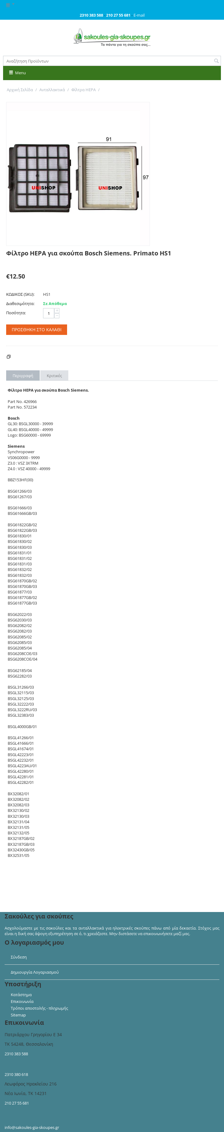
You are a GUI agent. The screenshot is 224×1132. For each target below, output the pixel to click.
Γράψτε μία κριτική (24, 263)
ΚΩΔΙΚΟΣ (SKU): (20, 294)
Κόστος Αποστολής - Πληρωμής (45, 357)
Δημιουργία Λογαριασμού (35, 972)
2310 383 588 (16, 1054)
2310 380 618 (16, 1074)
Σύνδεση (19, 957)
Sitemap (18, 1015)
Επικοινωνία (22, 1001)
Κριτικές (54, 375)
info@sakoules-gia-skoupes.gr (32, 1127)
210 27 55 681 (17, 1103)
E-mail (139, 15)
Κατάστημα (21, 994)
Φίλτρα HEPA (83, 89)
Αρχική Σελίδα (20, 89)
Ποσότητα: (16, 313)
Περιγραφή (23, 375)
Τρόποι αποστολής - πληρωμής (39, 1008)
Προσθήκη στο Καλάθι (37, 329)
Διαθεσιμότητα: (20, 303)
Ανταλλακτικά (52, 89)
